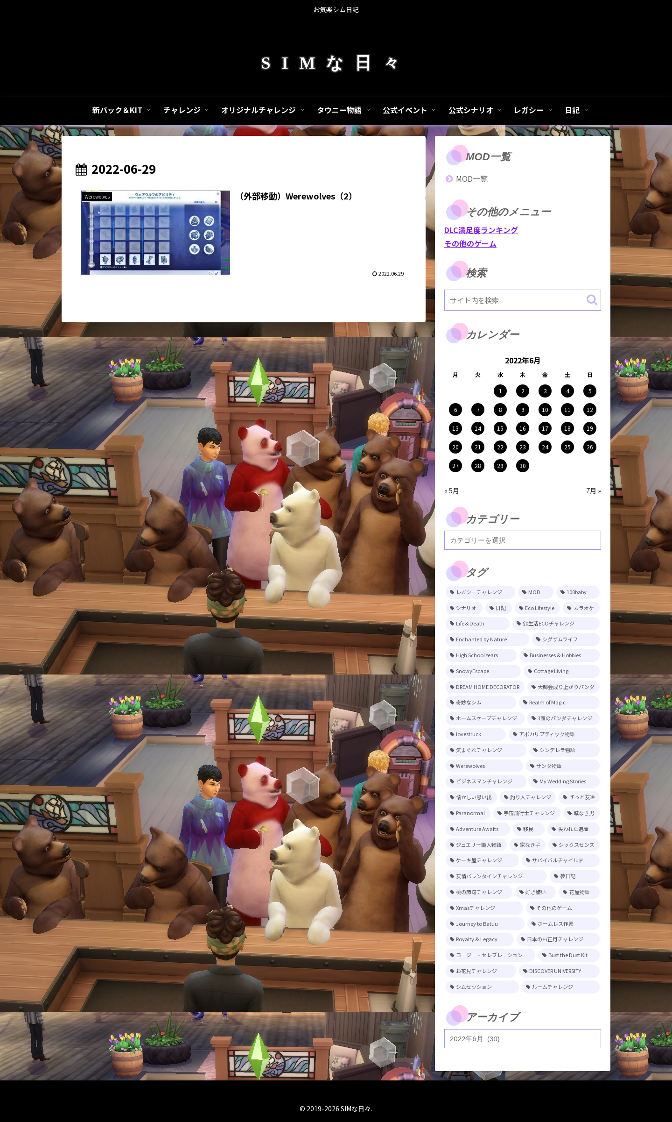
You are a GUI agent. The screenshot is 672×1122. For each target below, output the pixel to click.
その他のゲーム (470, 243)
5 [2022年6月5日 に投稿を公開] (590, 391)
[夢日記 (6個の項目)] (575, 876)
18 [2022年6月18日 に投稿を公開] (567, 428)
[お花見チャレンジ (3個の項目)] (481, 971)
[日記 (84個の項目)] (498, 608)
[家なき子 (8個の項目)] (528, 845)
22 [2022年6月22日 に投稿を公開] (500, 447)
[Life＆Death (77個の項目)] (478, 623)
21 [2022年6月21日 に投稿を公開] (478, 447)
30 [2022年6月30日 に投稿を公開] (522, 465)
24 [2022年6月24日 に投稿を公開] (545, 447)
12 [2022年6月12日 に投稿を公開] (590, 409)
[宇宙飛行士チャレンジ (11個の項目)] (526, 813)
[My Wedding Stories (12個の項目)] (564, 781)
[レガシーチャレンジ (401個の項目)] (480, 592)
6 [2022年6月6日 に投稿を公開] (455, 409)
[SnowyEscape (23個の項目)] (483, 671)
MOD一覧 (472, 178)
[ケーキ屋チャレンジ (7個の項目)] (482, 860)
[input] (522, 300)
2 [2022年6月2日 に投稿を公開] (523, 391)
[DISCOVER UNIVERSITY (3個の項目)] (559, 971)
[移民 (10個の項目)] (529, 829)
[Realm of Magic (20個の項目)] (559, 702)
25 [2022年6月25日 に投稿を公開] (567, 447)
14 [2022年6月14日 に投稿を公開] (478, 428)
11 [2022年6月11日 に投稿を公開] (567, 409)
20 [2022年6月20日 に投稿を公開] (455, 447)
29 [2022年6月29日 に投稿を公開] (500, 465)
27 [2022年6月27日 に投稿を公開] (455, 465)
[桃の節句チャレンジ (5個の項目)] (479, 892)
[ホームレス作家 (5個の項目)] (563, 923)
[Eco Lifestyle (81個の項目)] (537, 608)
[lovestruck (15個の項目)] (476, 734)
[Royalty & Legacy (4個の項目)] (480, 939)
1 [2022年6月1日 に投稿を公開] (500, 391)
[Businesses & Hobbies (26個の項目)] (559, 655)
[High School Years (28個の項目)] (481, 655)
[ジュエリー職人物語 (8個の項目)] (476, 845)
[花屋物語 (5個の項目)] (579, 892)
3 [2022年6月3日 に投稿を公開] (545, 391)
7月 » (593, 490)
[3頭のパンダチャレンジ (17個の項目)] (563, 718)
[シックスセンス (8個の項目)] (574, 845)
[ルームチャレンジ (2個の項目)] (561, 987)
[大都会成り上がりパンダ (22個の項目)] (563, 687)
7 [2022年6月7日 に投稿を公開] (478, 409)
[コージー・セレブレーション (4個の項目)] (490, 955)
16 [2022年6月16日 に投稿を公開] (522, 428)
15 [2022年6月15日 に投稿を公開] (500, 428)
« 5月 (451, 490)
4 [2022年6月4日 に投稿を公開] (567, 391)
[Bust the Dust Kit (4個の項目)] (569, 955)
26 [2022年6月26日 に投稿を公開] (590, 447)
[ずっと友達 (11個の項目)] (579, 797)
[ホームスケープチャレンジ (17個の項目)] (485, 718)
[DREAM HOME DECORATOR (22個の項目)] (485, 687)
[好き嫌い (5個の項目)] (535, 892)
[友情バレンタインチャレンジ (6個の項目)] (496, 876)
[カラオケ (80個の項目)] (581, 608)
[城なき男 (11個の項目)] (581, 813)
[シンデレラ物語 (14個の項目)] (564, 750)
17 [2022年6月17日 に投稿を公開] (545, 428)
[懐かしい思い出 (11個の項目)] (471, 797)
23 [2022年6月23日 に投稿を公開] (522, 447)
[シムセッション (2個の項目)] (482, 987)
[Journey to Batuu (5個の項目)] (485, 923)
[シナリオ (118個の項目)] (464, 608)
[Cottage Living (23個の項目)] (562, 671)
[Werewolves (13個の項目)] (484, 766)
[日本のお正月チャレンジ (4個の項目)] (558, 939)
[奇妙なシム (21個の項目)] (481, 702)
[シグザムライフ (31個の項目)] (566, 639)
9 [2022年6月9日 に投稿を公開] (523, 409)
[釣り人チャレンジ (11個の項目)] (528, 797)
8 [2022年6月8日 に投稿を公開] (500, 409)
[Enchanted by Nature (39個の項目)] (487, 639)
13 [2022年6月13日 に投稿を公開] (455, 428)
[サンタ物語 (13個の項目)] (563, 766)
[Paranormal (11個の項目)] (468, 813)
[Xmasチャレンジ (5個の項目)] (484, 908)
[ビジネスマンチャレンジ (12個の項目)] (486, 781)
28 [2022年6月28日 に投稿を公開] (478, 465)
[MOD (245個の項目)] (535, 592)
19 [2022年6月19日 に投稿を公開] (590, 428)
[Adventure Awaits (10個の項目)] (478, 829)
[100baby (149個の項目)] (578, 592)
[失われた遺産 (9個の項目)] (573, 829)
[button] (592, 299)
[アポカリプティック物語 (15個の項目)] (554, 734)
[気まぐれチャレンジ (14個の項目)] (486, 750)
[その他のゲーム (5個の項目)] (563, 908)
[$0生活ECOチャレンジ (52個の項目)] (556, 623)
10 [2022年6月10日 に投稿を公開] (545, 409)
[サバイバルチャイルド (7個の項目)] (561, 860)
